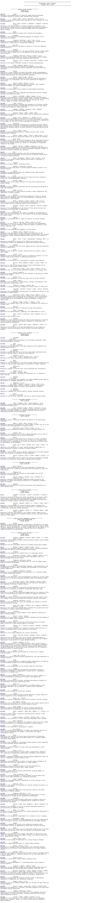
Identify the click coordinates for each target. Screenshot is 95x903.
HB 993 (2, 698)
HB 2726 (3, 679)
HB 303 (2, 437)
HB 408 (2, 814)
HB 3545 (3, 32)
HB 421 (2, 444)
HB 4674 (3, 310)
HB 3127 (3, 190)
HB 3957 (3, 861)
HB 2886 (3, 205)
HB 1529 (3, 823)
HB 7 (2, 510)
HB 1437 (3, 171)
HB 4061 (3, 295)
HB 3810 (3, 765)
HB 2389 (3, 91)
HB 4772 (3, 222)
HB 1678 (3, 693)
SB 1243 (3, 377)
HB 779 (2, 249)
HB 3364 (3, 135)
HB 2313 (3, 55)
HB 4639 (3, 285)
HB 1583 (3, 45)
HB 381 (2, 40)
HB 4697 (3, 306)
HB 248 (2, 152)
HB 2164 (3, 83)
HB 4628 (3, 565)
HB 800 (2, 503)
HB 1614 (3, 71)
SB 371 (2, 355)
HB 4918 (3, 428)
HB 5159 (3, 302)
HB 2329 (3, 185)
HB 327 (2, 571)
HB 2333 (3, 88)
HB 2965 (3, 403)
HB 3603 (3, 784)
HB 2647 (3, 625)
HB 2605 (3, 690)
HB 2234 (3, 891)
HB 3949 (3, 769)
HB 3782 (3, 537)
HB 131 (2, 674)
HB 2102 (3, 49)
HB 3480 (3, 616)
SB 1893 (3, 349)
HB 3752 (3, 774)
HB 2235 (3, 314)
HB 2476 (3, 886)
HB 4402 (3, 23)
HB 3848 (3, 123)
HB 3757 (3, 642)
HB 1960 (3, 180)
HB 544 (2, 232)
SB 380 (2, 366)
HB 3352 (3, 277)
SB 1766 (3, 337)
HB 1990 (3, 729)
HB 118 (2, 650)
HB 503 (2, 701)
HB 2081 (3, 750)
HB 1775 (3, 472)
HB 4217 (3, 611)
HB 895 (2, 810)
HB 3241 (3, 113)
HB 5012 (3, 324)
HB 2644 (3, 35)
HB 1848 (3, 318)
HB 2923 (3, 575)
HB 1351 (3, 818)
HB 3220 (3, 804)
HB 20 (2, 494)
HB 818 (2, 158)
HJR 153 (3, 523)
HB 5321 (3, 139)
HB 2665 (3, 201)
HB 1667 (3, 725)
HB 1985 (3, 828)
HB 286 (2, 560)
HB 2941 (3, 195)
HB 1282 (3, 711)
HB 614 (2, 163)
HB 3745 (3, 586)
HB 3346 (3, 779)
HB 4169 (3, 130)
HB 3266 (3, 897)
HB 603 (2, 245)
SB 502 (2, 371)
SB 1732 (3, 389)
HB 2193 (3, 176)
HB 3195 (3, 596)
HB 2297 (3, 842)
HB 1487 (3, 717)
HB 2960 (3, 408)
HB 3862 (3, 760)
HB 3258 (3, 591)
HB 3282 (3, 280)
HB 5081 (3, 857)
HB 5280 (3, 450)
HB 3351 (3, 272)
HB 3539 (3, 289)
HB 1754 (3, 484)
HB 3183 (3, 268)
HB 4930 (3, 552)
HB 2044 (3, 423)
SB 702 (2, 393)
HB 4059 (3, 605)
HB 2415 (3, 109)
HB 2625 (3, 741)
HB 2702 (3, 755)
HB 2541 (3, 477)
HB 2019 (3, 838)
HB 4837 (3, 655)
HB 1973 (3, 455)
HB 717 (2, 631)
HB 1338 (3, 660)
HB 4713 (3, 19)
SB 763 (2, 383)
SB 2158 (3, 343)
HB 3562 (3, 621)
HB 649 (2, 876)
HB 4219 (3, 217)
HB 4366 (3, 146)
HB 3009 (3, 798)
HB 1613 (3, 635)
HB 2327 (3, 832)
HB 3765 (3, 211)
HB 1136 (3, 254)
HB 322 (2, 668)
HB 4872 (3, 228)
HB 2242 (3, 881)
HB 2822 (3, 262)
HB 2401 (3, 555)
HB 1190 (3, 65)
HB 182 (2, 600)
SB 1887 (3, 360)
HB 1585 (3, 418)
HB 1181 (3, 166)
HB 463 (2, 706)
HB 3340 (3, 60)
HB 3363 (3, 117)
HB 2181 (3, 466)
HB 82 (2, 547)
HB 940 (2, 665)
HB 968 (2, 239)
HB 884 (2, 543)
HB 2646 (3, 851)
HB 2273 (3, 581)
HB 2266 (3, 745)
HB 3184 (3, 793)
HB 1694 (3, 77)
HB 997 (2, 684)
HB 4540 (3, 866)
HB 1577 (3, 721)
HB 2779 (3, 14)
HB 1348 (3, 259)
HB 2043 (3, 845)
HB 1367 (3, 735)
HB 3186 (3, 103)
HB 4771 (3, 870)
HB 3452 (3, 788)
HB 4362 (3, 433)
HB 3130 (3, 96)
